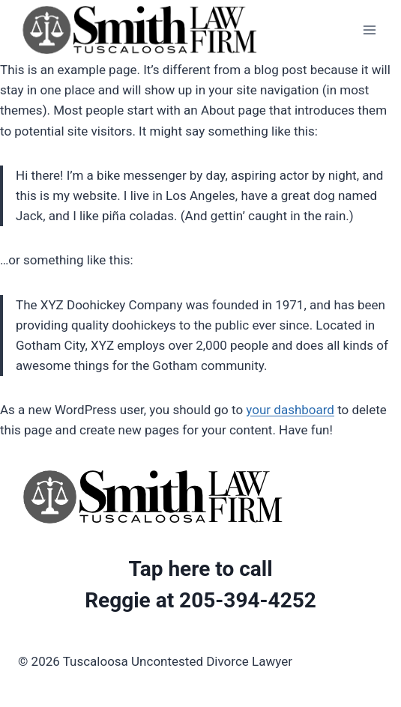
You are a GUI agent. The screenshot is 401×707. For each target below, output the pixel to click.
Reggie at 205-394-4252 (200, 600)
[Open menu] (369, 29)
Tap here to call (200, 568)
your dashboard (290, 409)
